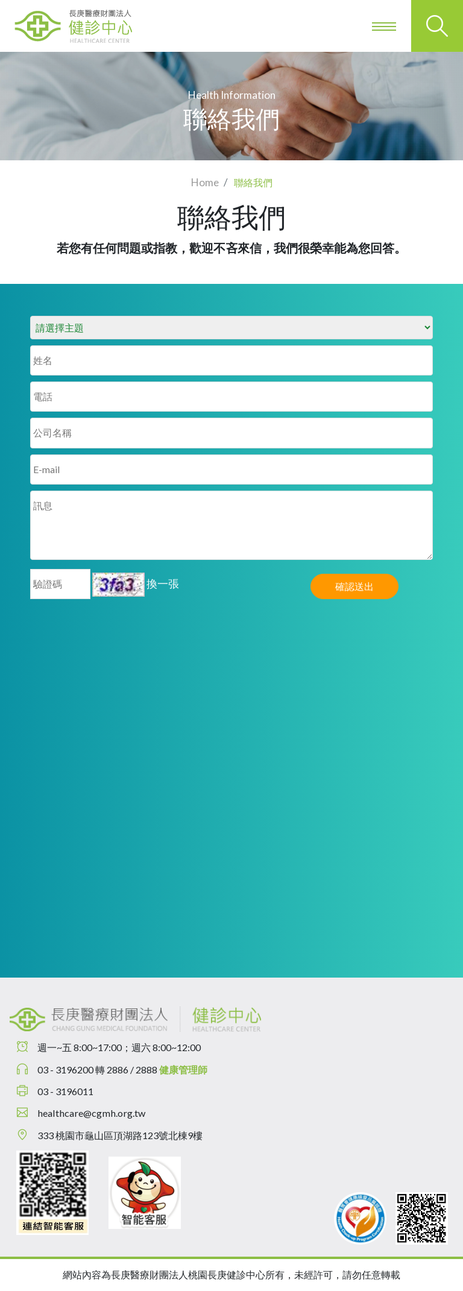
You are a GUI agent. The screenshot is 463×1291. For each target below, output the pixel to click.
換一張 (162, 583)
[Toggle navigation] (385, 26)
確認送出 (354, 586)
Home (205, 182)
